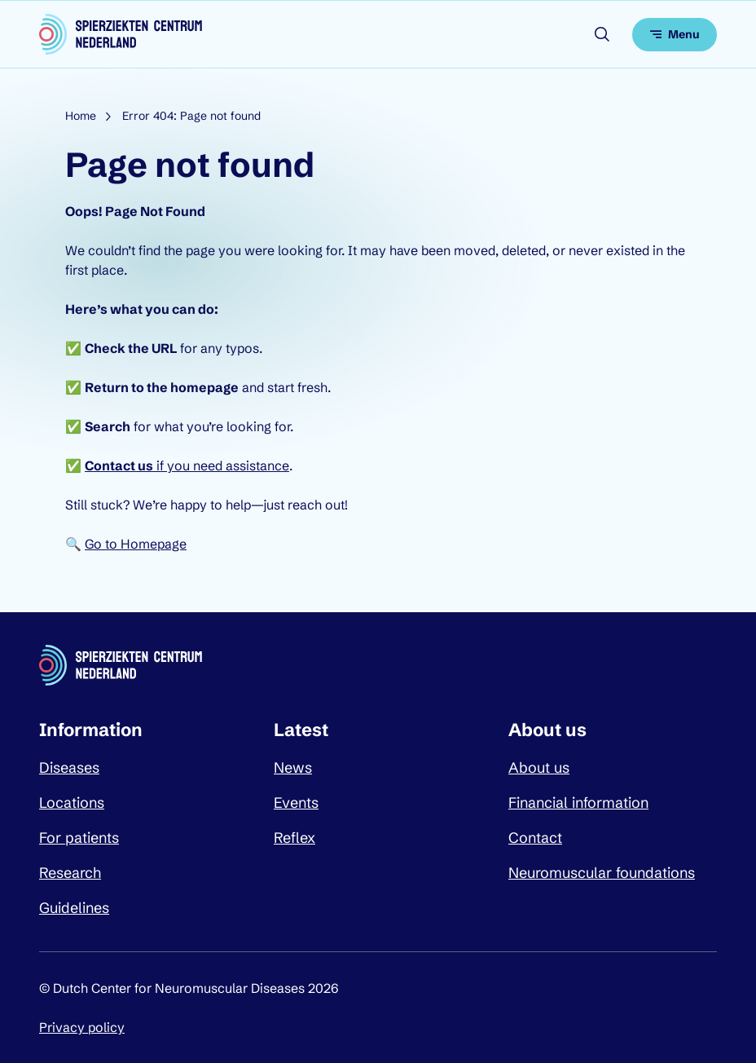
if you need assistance (187, 465)
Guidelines (74, 907)
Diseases (69, 767)
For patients (79, 837)
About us (538, 767)
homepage (204, 387)
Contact (535, 837)
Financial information (578, 802)
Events (296, 802)
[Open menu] (674, 34)
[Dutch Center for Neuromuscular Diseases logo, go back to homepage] (120, 34)
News (293, 767)
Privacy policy (82, 1027)
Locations (71, 802)
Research (70, 872)
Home (80, 115)
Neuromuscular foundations (601, 872)
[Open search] (602, 34)
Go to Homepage (136, 544)
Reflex (294, 837)
